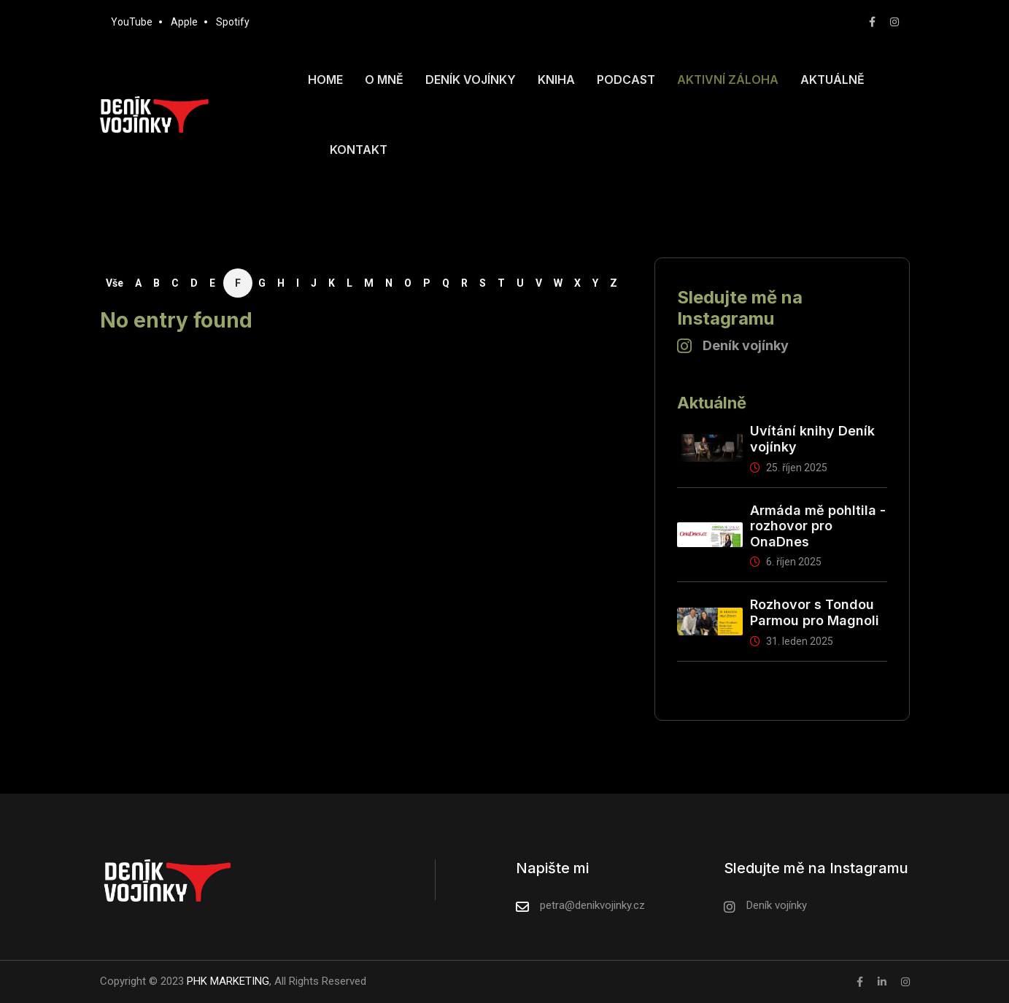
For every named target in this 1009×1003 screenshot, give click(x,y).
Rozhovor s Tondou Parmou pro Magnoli (814, 612)
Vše (114, 283)
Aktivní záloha (727, 79)
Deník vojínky (470, 79)
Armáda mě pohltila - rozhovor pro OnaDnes (818, 526)
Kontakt (358, 149)
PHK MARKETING (226, 981)
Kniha (556, 79)
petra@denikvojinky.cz (592, 905)
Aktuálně (832, 79)
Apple (184, 22)
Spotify (233, 22)
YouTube (131, 22)
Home (325, 79)
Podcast (626, 79)
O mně (384, 79)
